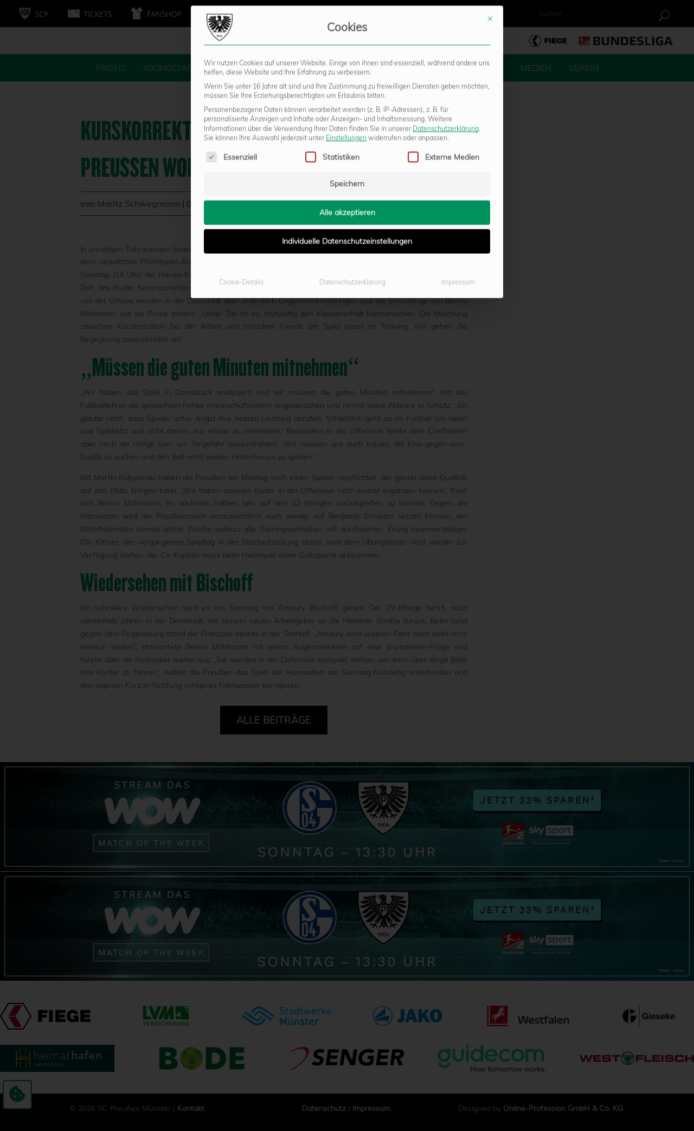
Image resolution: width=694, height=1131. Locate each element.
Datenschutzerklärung (446, 24)
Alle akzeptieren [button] (347, 108)
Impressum (458, 178)
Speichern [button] (347, 79)
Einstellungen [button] (346, 33)
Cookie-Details (241, 178)
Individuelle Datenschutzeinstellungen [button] (347, 137)
